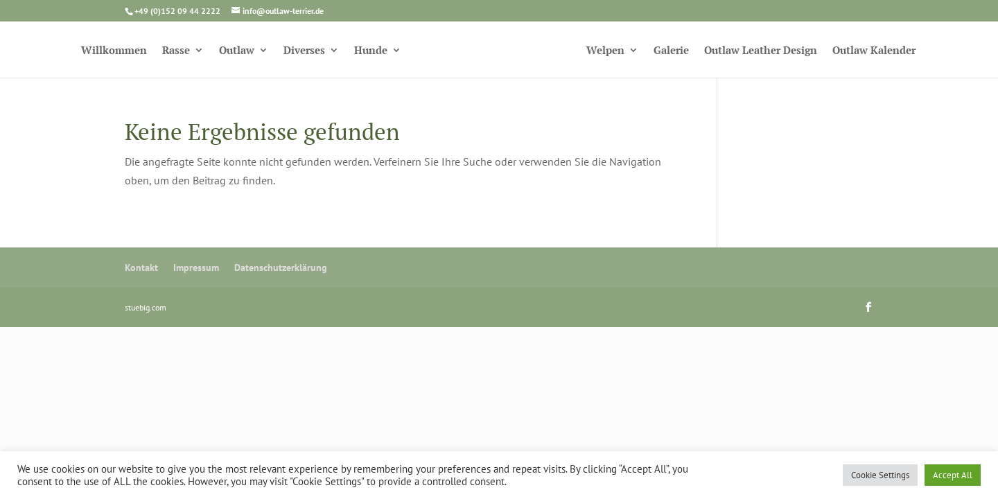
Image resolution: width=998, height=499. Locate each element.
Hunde (370, 51)
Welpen (605, 51)
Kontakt (141, 267)
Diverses (304, 51)
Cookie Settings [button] (880, 475)
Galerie (671, 51)
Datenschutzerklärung (280, 267)
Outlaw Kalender (874, 51)
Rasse (176, 51)
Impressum (196, 267)
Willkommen (114, 51)
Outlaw (236, 51)
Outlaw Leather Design (760, 51)
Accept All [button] (952, 475)
